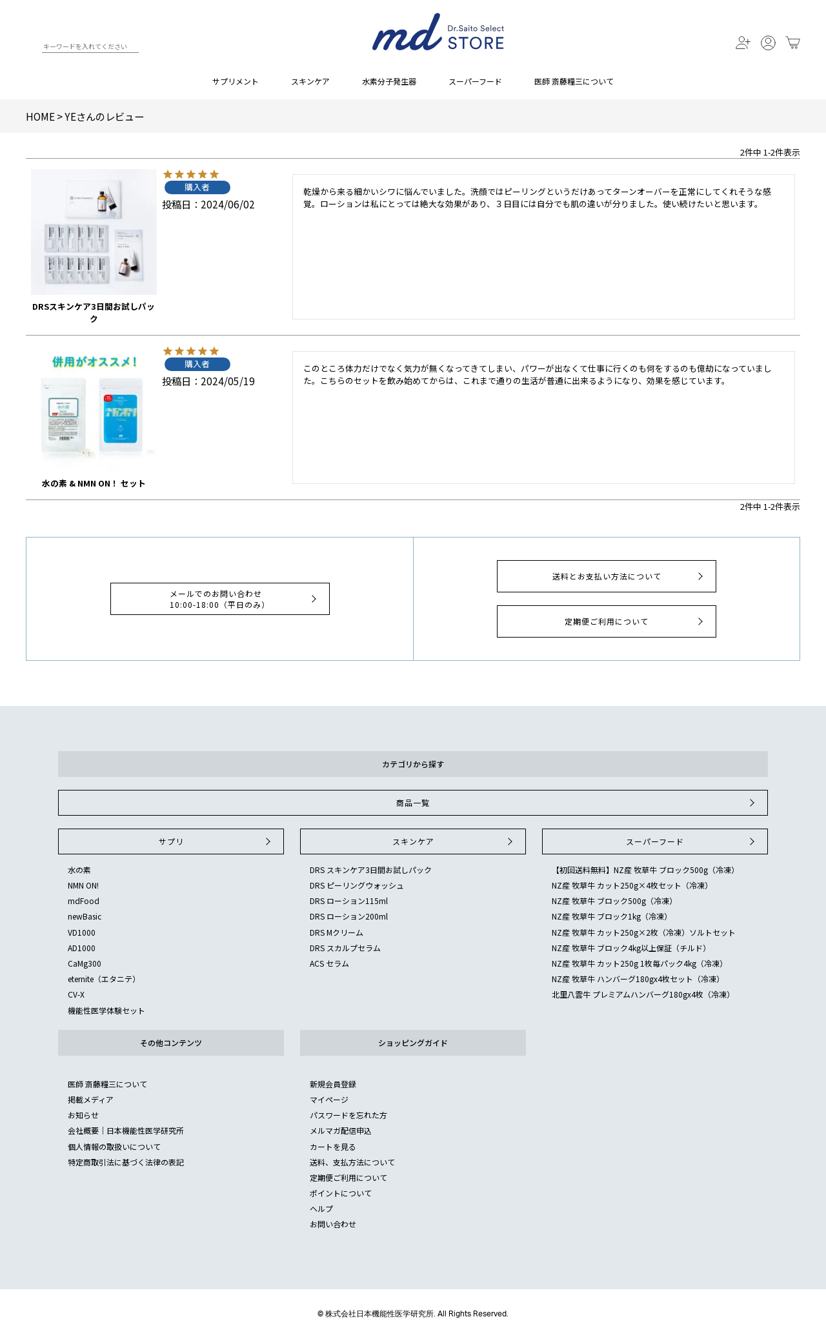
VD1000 (82, 932)
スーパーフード (475, 81)
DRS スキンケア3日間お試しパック (371, 869)
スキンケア (310, 81)
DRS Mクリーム (336, 932)
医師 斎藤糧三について (574, 81)
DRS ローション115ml (349, 900)
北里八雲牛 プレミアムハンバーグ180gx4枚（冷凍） (643, 994)
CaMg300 (84, 963)
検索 (31, 48)
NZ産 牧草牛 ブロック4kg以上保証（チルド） (631, 947)
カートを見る (333, 1146)
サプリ (216, 841)
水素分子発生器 (389, 81)
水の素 (79, 869)
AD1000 (82, 947)
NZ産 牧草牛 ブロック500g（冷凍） (614, 900)
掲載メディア (91, 1099)
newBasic (84, 916)
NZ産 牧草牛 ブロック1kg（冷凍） (612, 916)
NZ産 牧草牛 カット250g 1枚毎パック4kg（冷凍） (639, 963)
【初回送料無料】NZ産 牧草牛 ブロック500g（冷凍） (645, 869)
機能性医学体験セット (106, 1010)
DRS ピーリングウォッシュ (357, 885)
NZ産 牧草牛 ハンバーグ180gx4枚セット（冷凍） (638, 978)
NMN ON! (83, 885)
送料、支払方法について (352, 1161)
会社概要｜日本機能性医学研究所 (126, 1130)
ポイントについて (341, 1192)
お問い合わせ (333, 1223)
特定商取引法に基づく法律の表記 (126, 1161)
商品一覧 (577, 803)
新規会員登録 (333, 1083)
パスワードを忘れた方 (348, 1114)
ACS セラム (329, 963)
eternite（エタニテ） (104, 978)
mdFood (83, 900)
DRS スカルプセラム (345, 947)
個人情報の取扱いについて (114, 1146)
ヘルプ (321, 1208)
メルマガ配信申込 (341, 1130)
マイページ (329, 1099)
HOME (40, 116)
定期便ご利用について (635, 621)
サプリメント (235, 81)
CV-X (76, 994)
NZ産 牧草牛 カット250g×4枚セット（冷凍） (632, 885)
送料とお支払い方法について (629, 576)
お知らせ (83, 1114)
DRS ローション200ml (349, 916)
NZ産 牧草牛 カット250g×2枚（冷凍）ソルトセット (644, 932)
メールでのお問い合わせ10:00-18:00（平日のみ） (244, 599)
